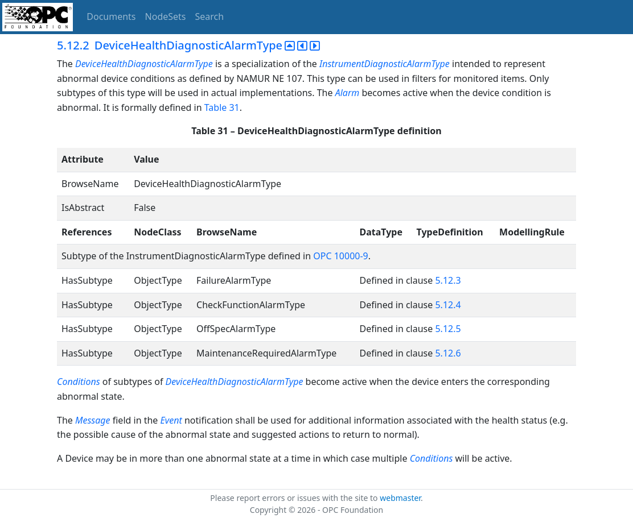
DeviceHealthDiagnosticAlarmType (144, 63)
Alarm (347, 92)
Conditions (78, 381)
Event (171, 420)
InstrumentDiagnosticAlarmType (384, 63)
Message (92, 420)
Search (209, 16)
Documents (111, 16)
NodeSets (165, 16)
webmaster (400, 497)
